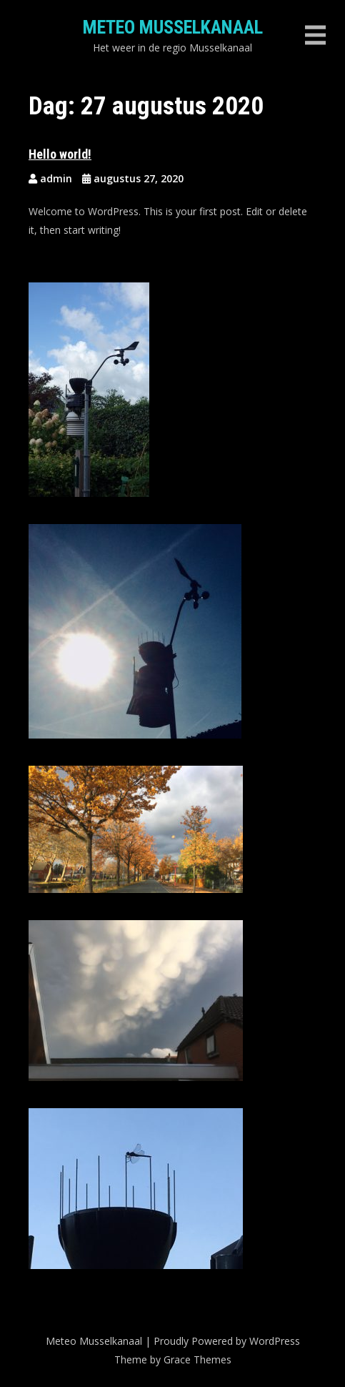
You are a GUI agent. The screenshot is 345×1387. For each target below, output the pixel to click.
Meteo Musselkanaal (173, 27)
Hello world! (60, 154)
